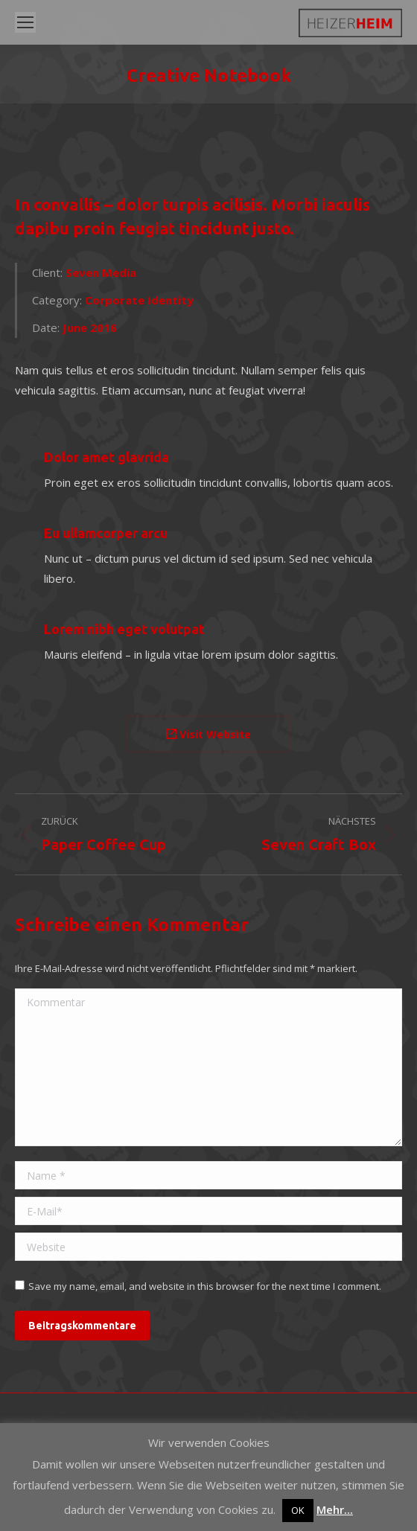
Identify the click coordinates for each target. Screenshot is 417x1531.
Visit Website (208, 734)
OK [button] (298, 1510)
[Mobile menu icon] (25, 22)
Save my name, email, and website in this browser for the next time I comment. (204, 1286)
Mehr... (334, 1509)
